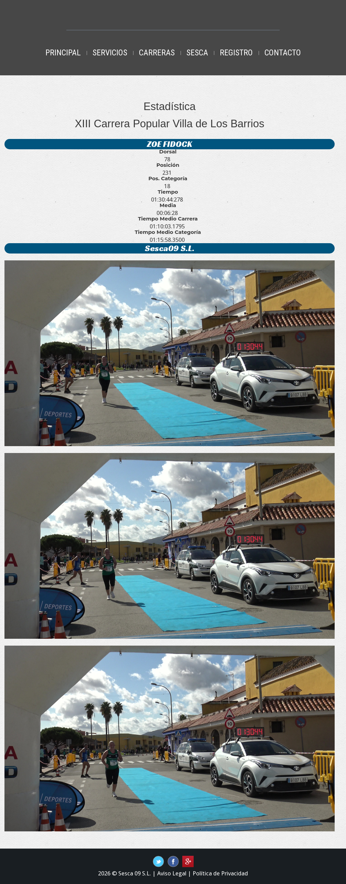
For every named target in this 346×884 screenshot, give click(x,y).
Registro (236, 52)
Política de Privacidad (220, 873)
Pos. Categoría (167, 178)
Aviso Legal (171, 873)
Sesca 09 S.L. (134, 873)
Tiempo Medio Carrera (168, 218)
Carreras (157, 52)
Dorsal (167, 151)
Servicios (110, 52)
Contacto (282, 52)
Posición (168, 165)
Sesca (197, 52)
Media (168, 205)
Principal (63, 52)
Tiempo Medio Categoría (168, 232)
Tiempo (168, 192)
